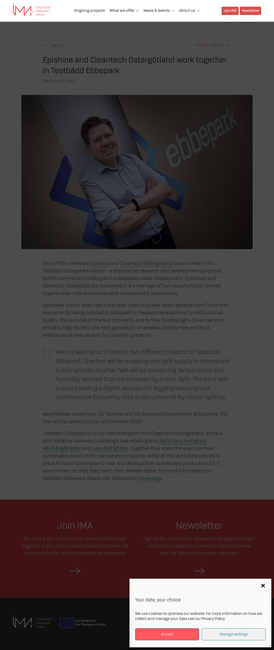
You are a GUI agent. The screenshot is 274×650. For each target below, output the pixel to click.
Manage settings (234, 634)
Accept (167, 634)
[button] (263, 585)
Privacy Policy (213, 619)
